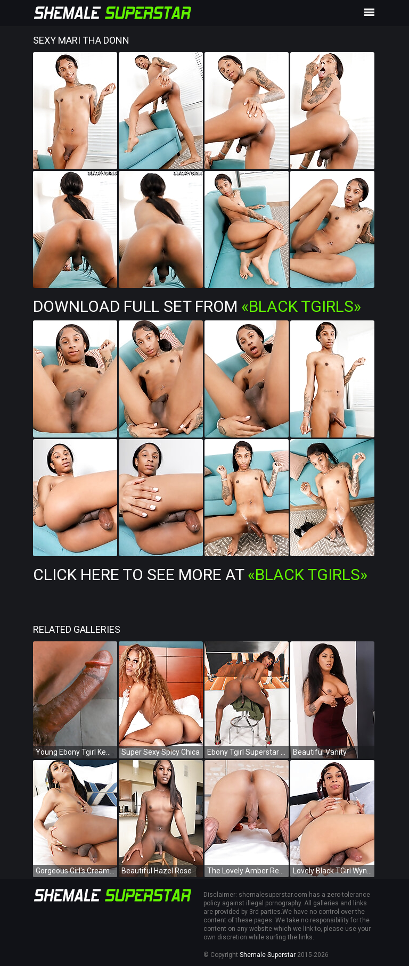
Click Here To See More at (200, 574)
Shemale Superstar (268, 955)
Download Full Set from (197, 306)
